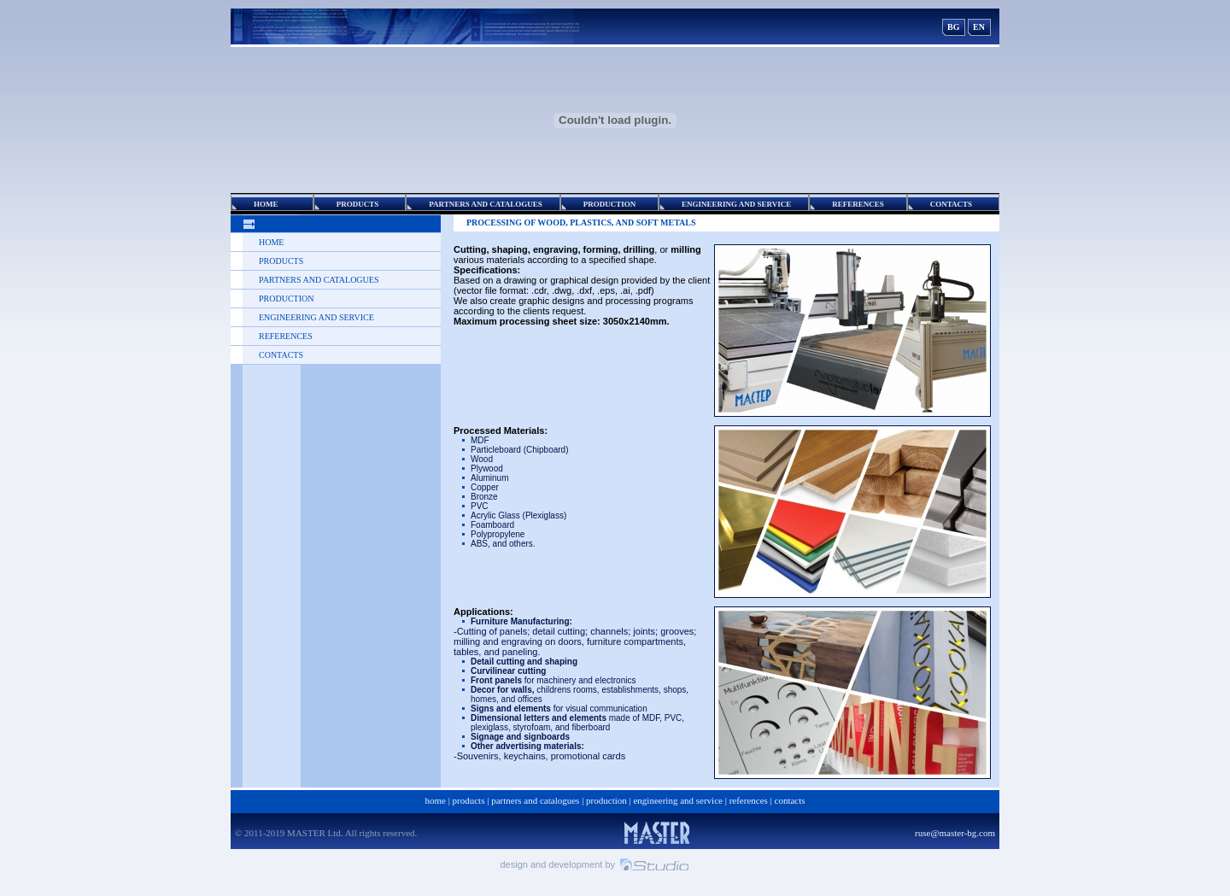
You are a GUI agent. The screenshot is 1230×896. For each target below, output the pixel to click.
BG (953, 27)
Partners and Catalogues (318, 279)
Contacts (281, 355)
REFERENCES (286, 336)
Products (281, 261)
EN (979, 27)
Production (286, 298)
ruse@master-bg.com (955, 833)
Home (271, 242)
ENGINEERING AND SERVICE (316, 317)
